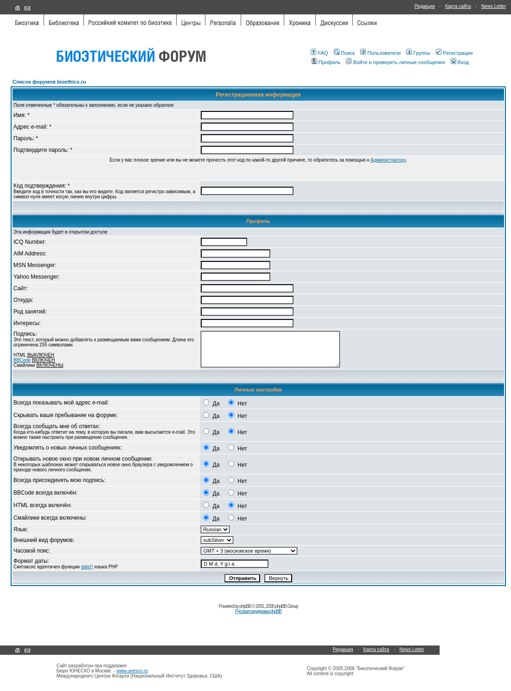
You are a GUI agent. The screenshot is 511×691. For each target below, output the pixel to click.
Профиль (326, 62)
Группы (418, 53)
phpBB (245, 606)
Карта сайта (458, 6)
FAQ (319, 53)
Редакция (425, 6)
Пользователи (380, 53)
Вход (460, 62)
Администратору (388, 160)
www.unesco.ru (132, 670)
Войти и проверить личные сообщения (395, 62)
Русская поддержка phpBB (258, 611)
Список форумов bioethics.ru (49, 82)
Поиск (344, 53)
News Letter (493, 6)
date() (87, 566)
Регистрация (454, 53)
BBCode (22, 360)
